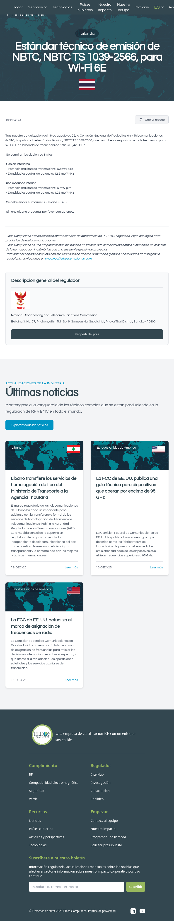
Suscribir (135, 887)
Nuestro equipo (123, 7)
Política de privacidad (102, 911)
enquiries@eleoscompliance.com (68, 258)
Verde (33, 799)
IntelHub (97, 774)
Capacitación (100, 791)
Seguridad (36, 791)
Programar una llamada (108, 837)
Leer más (71, 567)
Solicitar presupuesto (106, 845)
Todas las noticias (24, 15)
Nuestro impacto (103, 829)
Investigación (101, 782)
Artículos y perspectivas (46, 837)
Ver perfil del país (87, 334)
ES (159, 7)
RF (31, 774)
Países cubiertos (85, 7)
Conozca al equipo (104, 820)
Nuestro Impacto (105, 7)
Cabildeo (97, 799)
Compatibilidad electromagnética (53, 782)
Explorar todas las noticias (29, 425)
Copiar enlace (152, 120)
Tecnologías (62, 7)
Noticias (142, 7)
